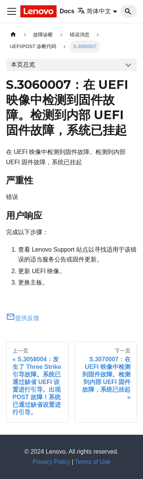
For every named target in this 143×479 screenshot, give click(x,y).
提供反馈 (22, 318)
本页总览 (23, 64)
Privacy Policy (51, 462)
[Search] (128, 11)
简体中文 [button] (94, 11)
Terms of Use (93, 462)
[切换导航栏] (11, 11)
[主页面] (13, 34)
